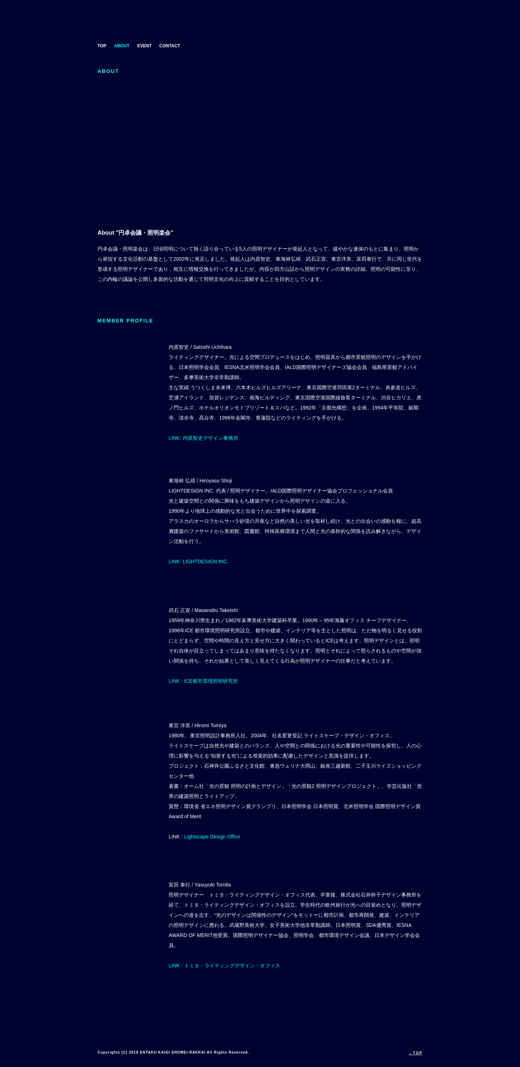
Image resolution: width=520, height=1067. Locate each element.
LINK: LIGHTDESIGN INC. (199, 561)
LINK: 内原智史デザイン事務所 (203, 438)
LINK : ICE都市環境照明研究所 (203, 681)
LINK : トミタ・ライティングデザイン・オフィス (224, 965)
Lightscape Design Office (212, 837)
